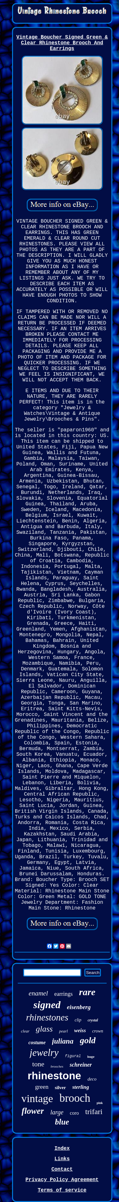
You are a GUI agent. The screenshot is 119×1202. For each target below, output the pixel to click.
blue (62, 1122)
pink (99, 1103)
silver (60, 1087)
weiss (80, 1030)
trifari (93, 1111)
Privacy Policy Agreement (61, 1180)
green (41, 1086)
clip (78, 1020)
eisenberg (79, 1007)
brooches (56, 1066)
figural (73, 1056)
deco (92, 1079)
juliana (63, 1041)
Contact (62, 1169)
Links (61, 1159)
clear (25, 1031)
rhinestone (54, 1076)
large (56, 1112)
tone (38, 1064)
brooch (74, 1098)
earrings (63, 994)
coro (74, 1113)
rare (87, 992)
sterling (80, 1087)
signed (46, 1004)
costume (37, 1042)
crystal (93, 1020)
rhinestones (47, 1017)
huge (91, 1056)
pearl (63, 1031)
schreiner (80, 1065)
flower (33, 1111)
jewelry (44, 1052)
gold (88, 1040)
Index (61, 1148)
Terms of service (62, 1190)
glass (44, 1028)
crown (97, 1031)
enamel (38, 993)
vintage (37, 1098)
